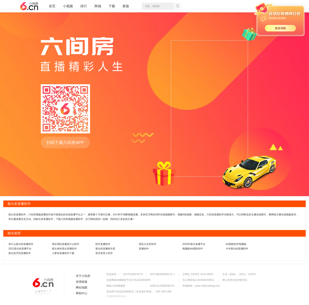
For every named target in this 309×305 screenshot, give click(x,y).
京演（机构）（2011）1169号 (239, 274)
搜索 (178, 6)
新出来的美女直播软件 (64, 248)
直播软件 (144, 248)
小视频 (68, 7)
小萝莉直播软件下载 (63, 253)
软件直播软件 (102, 244)
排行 (83, 6)
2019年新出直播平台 (193, 244)
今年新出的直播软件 (237, 248)
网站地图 (81, 287)
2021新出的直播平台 (19, 248)
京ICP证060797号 (133, 274)
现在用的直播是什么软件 (65, 244)
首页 (52, 7)
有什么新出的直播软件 (20, 244)
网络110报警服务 (115, 285)
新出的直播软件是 (105, 248)
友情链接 (81, 281)
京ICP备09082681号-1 (162, 274)
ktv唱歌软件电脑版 (236, 244)
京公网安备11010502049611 (198, 280)
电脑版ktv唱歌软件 (192, 248)
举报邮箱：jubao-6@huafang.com (201, 285)
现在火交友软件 (147, 244)
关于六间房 (83, 276)
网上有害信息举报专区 (234, 280)
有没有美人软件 (104, 253)
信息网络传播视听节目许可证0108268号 (128, 280)
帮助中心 (81, 293)
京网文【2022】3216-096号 (198, 274)
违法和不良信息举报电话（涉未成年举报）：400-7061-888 (139, 291)
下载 (111, 6)
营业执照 (111, 274)
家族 (126, 7)
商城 (97, 7)
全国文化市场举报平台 (162, 285)
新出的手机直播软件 (19, 253)
